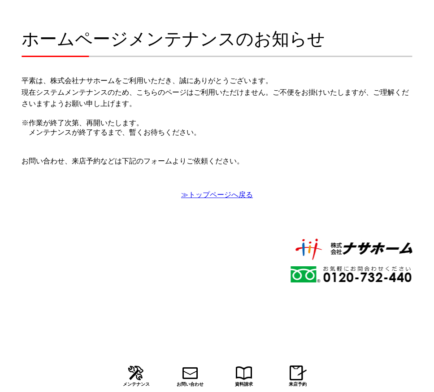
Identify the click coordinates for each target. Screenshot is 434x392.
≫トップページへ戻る (217, 194)
